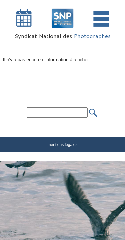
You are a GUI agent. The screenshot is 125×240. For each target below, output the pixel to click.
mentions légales (62, 144)
